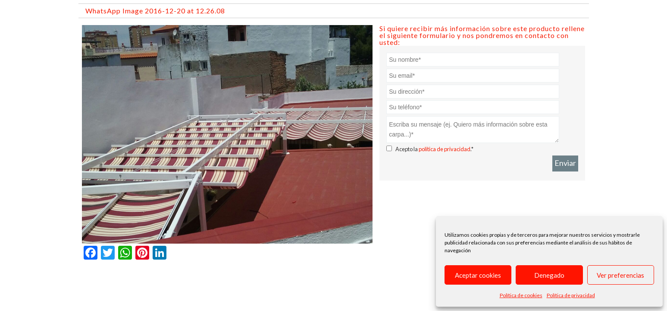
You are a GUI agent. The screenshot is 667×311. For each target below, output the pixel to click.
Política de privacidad (571, 295)
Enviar (565, 163)
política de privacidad (444, 149)
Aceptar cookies (478, 275)
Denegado (549, 275)
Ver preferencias (620, 275)
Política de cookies (521, 295)
